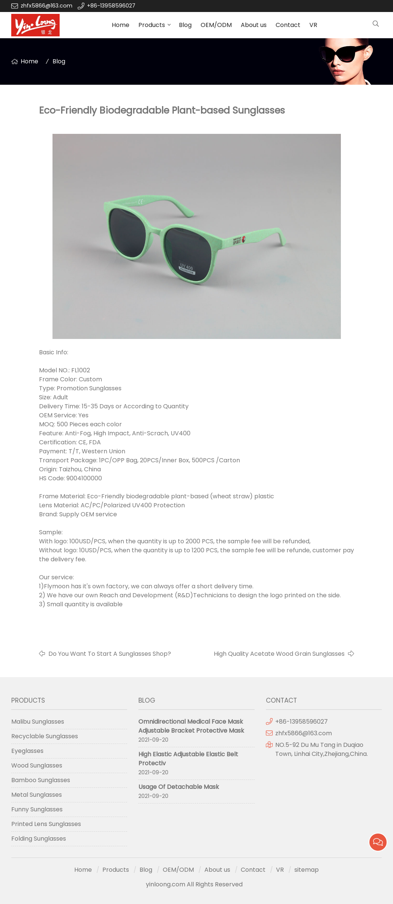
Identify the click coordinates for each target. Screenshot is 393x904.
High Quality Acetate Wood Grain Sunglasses (279, 653)
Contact (288, 25)
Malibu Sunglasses (37, 721)
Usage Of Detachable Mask (178, 787)
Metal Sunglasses (36, 794)
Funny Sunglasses (37, 809)
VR (313, 25)
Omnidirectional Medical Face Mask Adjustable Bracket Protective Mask (191, 726)
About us (254, 25)
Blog (185, 25)
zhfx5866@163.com (47, 5)
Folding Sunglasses (38, 838)
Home (120, 25)
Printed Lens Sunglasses (46, 824)
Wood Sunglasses (36, 765)
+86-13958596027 (111, 5)
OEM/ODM (216, 25)
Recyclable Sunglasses (44, 736)
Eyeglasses (27, 751)
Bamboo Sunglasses (40, 780)
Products (151, 25)
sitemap (306, 869)
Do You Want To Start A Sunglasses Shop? (109, 653)
